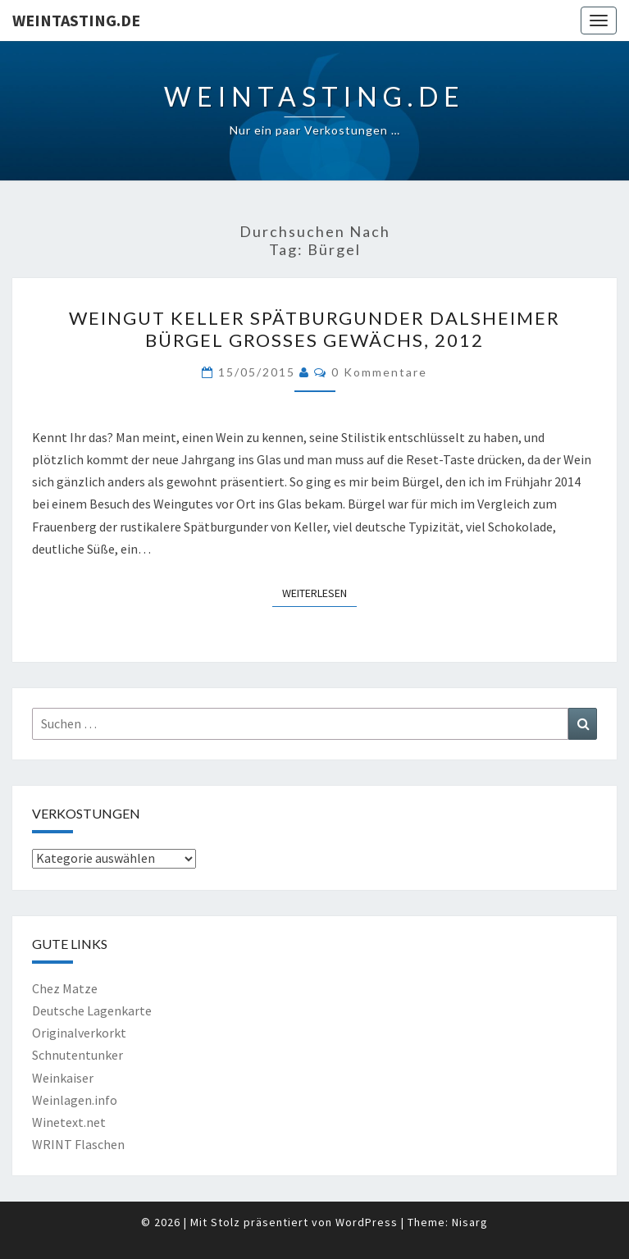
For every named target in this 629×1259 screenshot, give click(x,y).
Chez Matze (65, 988)
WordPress (366, 1222)
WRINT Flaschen (78, 1144)
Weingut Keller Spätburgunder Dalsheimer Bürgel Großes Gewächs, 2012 (314, 328)
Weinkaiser (62, 1078)
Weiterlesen (319, 592)
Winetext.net (69, 1122)
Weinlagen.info (74, 1100)
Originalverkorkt (79, 1032)
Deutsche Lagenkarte (92, 1010)
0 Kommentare (379, 372)
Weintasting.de (76, 20)
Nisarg (470, 1222)
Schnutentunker (77, 1055)
